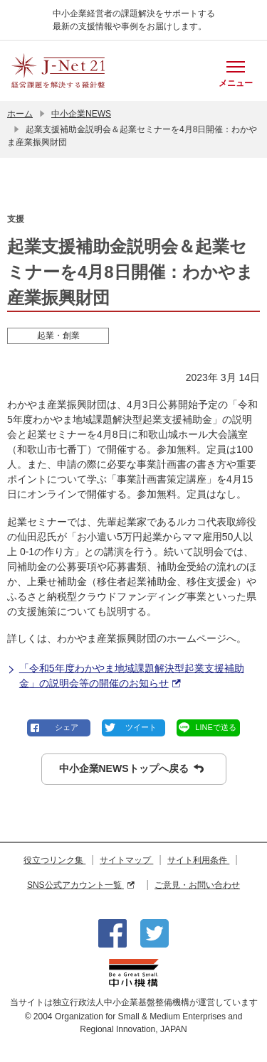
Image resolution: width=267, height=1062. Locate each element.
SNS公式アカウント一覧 (81, 885)
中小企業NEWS (81, 114)
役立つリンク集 (54, 860)
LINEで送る (215, 727)
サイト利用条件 (198, 860)
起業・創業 (58, 335)
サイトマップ (126, 860)
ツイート (141, 727)
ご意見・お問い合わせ (197, 885)
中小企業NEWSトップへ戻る (131, 768)
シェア (66, 727)
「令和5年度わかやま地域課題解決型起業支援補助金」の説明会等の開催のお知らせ (125, 677)
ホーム (20, 114)
